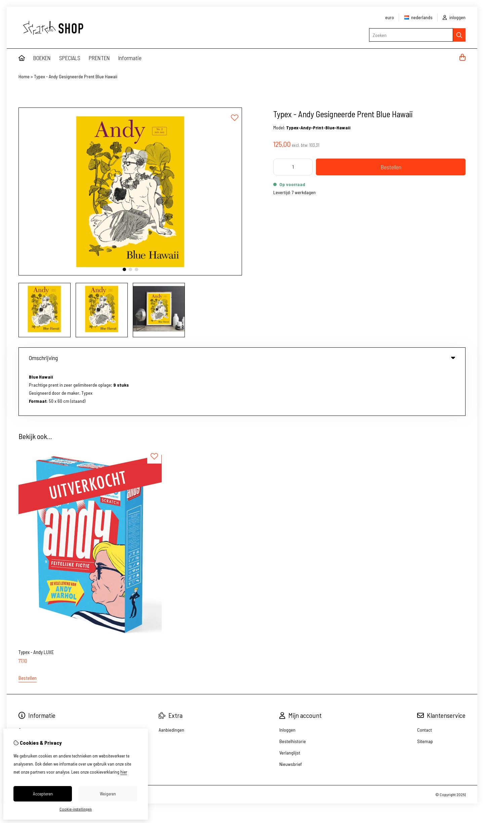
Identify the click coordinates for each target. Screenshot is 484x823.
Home (24, 76)
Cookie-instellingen (75, 809)
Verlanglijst (289, 705)
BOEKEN (42, 57)
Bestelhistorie (292, 693)
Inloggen (287, 682)
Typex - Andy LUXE (36, 604)
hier (123, 772)
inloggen (454, 17)
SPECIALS (69, 57)
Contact (424, 682)
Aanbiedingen (171, 682)
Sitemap (425, 693)
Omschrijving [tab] (242, 357)
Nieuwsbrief (290, 716)
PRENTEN (99, 57)
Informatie (130, 57)
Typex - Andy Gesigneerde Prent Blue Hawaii (75, 76)
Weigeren (108, 793)
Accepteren (43, 793)
